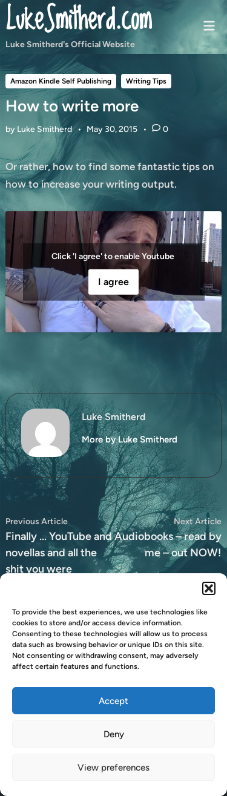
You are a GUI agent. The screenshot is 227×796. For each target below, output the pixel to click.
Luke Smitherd (44, 129)
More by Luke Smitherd (129, 439)
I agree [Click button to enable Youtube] (113, 282)
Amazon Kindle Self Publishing (60, 81)
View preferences (113, 767)
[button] (209, 588)
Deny (114, 734)
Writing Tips (146, 81)
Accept (113, 701)
